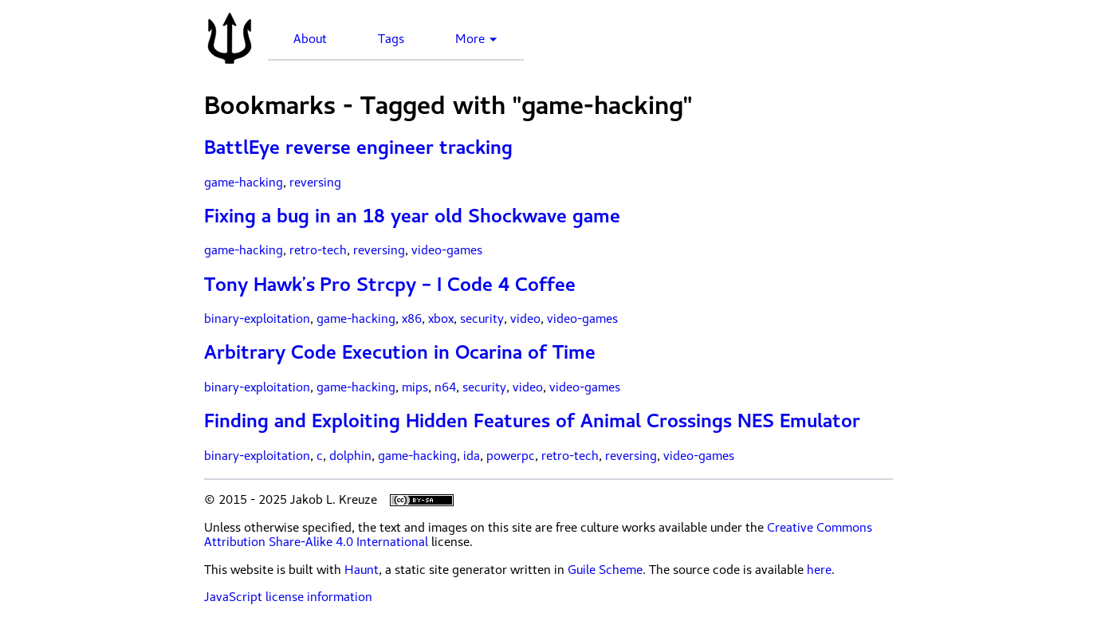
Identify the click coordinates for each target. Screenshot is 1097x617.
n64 (445, 387)
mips (415, 387)
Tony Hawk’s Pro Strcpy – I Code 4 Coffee (390, 285)
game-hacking (243, 183)
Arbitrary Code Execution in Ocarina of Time (400, 352)
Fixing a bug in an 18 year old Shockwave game (412, 216)
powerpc (510, 456)
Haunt (361, 570)
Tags (391, 39)
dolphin (350, 456)
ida (471, 456)
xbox (441, 319)
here (819, 570)
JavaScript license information (288, 597)
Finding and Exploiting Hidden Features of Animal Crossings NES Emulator (532, 421)
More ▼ (476, 39)
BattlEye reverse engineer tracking (358, 147)
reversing (315, 183)
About (310, 39)
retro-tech (318, 250)
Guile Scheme (605, 570)
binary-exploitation (257, 319)
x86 (412, 319)
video (525, 319)
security (482, 319)
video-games (446, 250)
